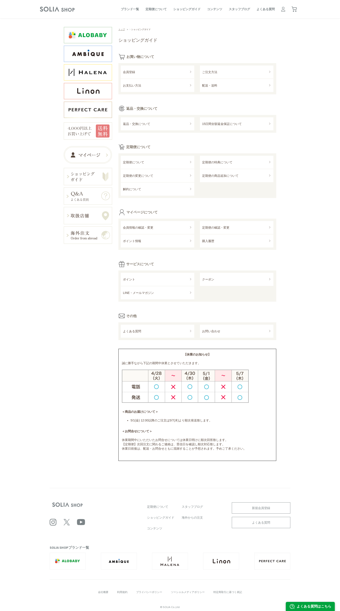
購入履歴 (208, 241)
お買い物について (140, 56)
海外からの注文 (192, 517)
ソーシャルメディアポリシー (188, 592)
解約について (132, 189)
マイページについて (142, 212)
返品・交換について (141, 108)
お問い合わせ (211, 331)
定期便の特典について (217, 162)
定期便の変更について (138, 175)
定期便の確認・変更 (215, 227)
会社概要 (103, 592)
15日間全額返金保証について (222, 124)
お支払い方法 (132, 85)
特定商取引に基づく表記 (227, 592)
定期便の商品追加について (220, 175)
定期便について (156, 9)
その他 (131, 316)
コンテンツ (214, 9)
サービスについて (140, 264)
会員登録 (129, 72)
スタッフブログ (239, 9)
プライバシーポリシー (149, 592)
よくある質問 (266, 9)
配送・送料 (209, 85)
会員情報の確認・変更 (138, 227)
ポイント (129, 279)
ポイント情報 (132, 241)
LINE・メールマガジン (138, 293)
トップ (121, 29)
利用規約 (122, 592)
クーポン (208, 279)
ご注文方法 (209, 72)
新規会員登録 (261, 508)
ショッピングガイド (187, 9)
